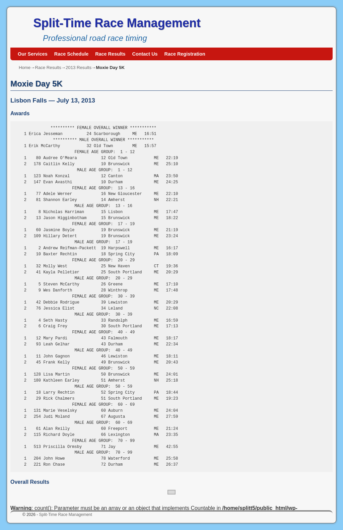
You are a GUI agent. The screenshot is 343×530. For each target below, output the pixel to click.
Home (24, 67)
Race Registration (184, 54)
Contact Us (145, 54)
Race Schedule (71, 54)
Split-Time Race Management (116, 23)
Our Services (33, 54)
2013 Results (78, 67)
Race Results (110, 54)
